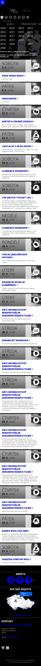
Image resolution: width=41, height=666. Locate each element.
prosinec (4, 57)
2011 (30, 39)
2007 (30, 43)
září (19, 55)
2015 (30, 35)
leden (3, 51)
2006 (3, 47)
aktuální (9, 24)
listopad (33, 55)
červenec (4, 55)
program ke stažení (28, 24)
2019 (30, 31)
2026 (3, 28)
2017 (12, 35)
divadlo (15, 17)
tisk (39, 24)
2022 (3, 31)
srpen (12, 55)
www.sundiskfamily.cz (25, 662)
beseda (19, 17)
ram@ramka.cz (12, 637)
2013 (12, 39)
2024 (21, 28)
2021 (12, 31)
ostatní (28, 17)
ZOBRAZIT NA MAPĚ (20, 604)
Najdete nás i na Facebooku (3, 648)
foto (11, 580)
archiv (17, 24)
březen (17, 51)
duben (25, 51)
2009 (12, 43)
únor (10, 51)
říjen (25, 55)
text (28, 580)
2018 (3, 35)
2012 (21, 39)
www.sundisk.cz (30, 660)
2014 (3, 39)
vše (2, 17)
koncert (6, 17)
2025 (12, 28)
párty (10, 17)
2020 (21, 31)
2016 (21, 35)
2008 (21, 43)
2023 (30, 28)
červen (32, 53)
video (20, 580)
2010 (3, 43)
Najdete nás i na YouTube (7, 648)
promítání (23, 17)
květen (33, 51)
